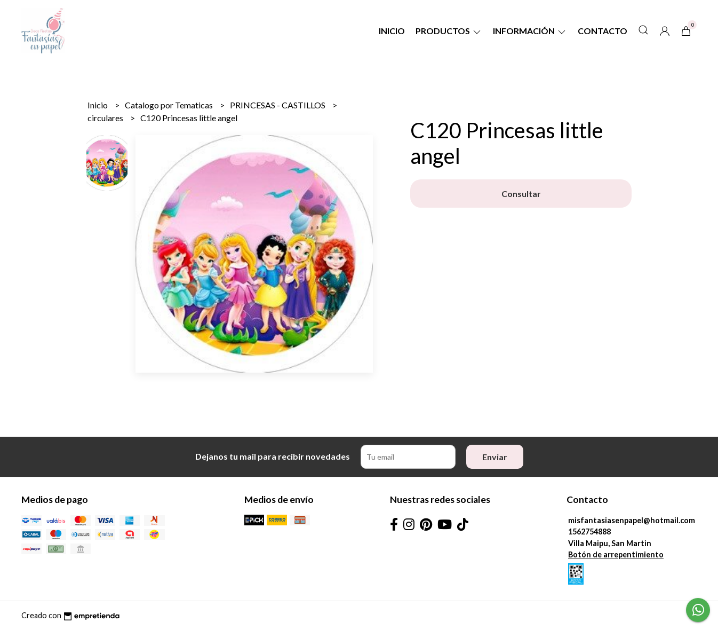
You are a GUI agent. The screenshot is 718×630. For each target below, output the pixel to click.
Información (530, 31)
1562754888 (589, 531)
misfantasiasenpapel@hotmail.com (631, 520)
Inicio (392, 31)
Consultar (521, 193)
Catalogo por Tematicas (169, 105)
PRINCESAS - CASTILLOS (278, 105)
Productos (449, 31)
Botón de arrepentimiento (616, 554)
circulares (106, 118)
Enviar (494, 457)
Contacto (602, 31)
